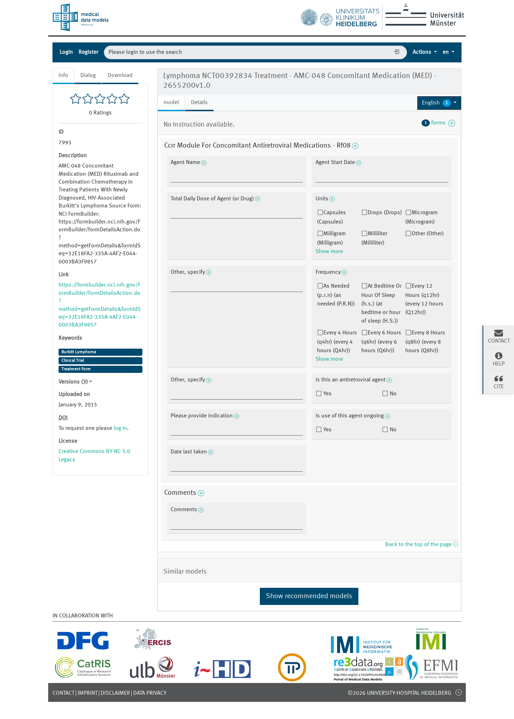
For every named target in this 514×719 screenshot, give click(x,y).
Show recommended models (309, 596)
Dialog (88, 75)
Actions (423, 52)
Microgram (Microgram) (421, 217)
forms (438, 123)
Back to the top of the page (421, 545)
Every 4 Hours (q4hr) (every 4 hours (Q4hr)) (337, 342)
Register (88, 52)
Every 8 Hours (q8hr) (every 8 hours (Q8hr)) (425, 342)
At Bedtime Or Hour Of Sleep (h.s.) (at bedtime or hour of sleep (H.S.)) (381, 303)
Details (199, 103)
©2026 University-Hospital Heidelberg (399, 693)
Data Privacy (149, 693)
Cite (498, 382)
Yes (327, 394)
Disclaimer (115, 693)
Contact (63, 693)
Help (498, 359)
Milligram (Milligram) (331, 238)
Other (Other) (428, 234)
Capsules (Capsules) (331, 217)
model (171, 103)
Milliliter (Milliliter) (374, 238)
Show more (329, 252)
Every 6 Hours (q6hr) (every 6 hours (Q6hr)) (381, 342)
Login (66, 52)
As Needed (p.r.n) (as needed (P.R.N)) (336, 295)
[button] (439, 103)
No (392, 394)
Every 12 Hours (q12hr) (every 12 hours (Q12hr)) (424, 299)
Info (63, 75)
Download (120, 75)
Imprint (87, 693)
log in (120, 428)
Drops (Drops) (385, 213)
